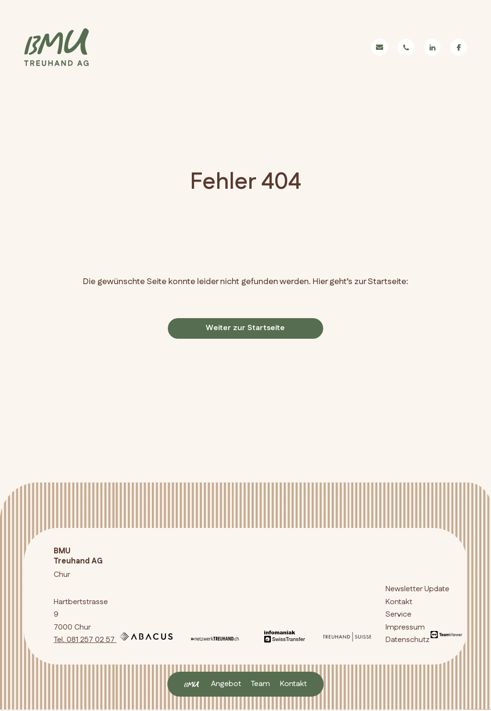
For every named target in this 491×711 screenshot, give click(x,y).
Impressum (405, 627)
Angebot (226, 683)
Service (398, 615)
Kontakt (293, 683)
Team (260, 683)
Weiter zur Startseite (245, 328)
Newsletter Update (417, 590)
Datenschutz (408, 640)
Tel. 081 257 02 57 (85, 640)
